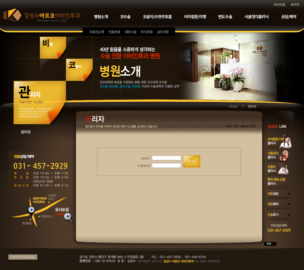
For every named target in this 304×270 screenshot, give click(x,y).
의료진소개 (96, 31)
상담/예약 (288, 16)
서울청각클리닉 (256, 16)
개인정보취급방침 (22, 257)
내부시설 (130, 31)
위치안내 (146, 31)
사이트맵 (279, 4)
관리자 (295, 4)
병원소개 (101, 16)
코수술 (125, 16)
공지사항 (162, 31)
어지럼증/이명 (195, 16)
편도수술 (225, 16)
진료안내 (114, 31)
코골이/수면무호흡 (157, 16)
